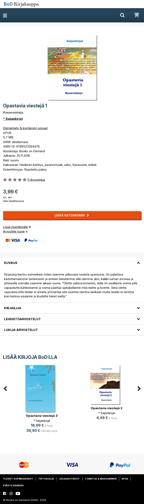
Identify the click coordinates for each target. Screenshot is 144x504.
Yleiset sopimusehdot (18, 478)
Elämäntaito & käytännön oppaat (25, 128)
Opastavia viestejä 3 (42, 416)
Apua (125, 478)
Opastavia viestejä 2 (106, 408)
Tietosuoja (46, 478)
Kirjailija (12, 308)
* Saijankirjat (13, 119)
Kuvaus (10, 263)
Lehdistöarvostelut (22, 319)
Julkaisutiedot (69, 478)
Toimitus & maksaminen (101, 478)
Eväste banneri (13, 485)
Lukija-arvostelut (21, 330)
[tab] (72, 260)
